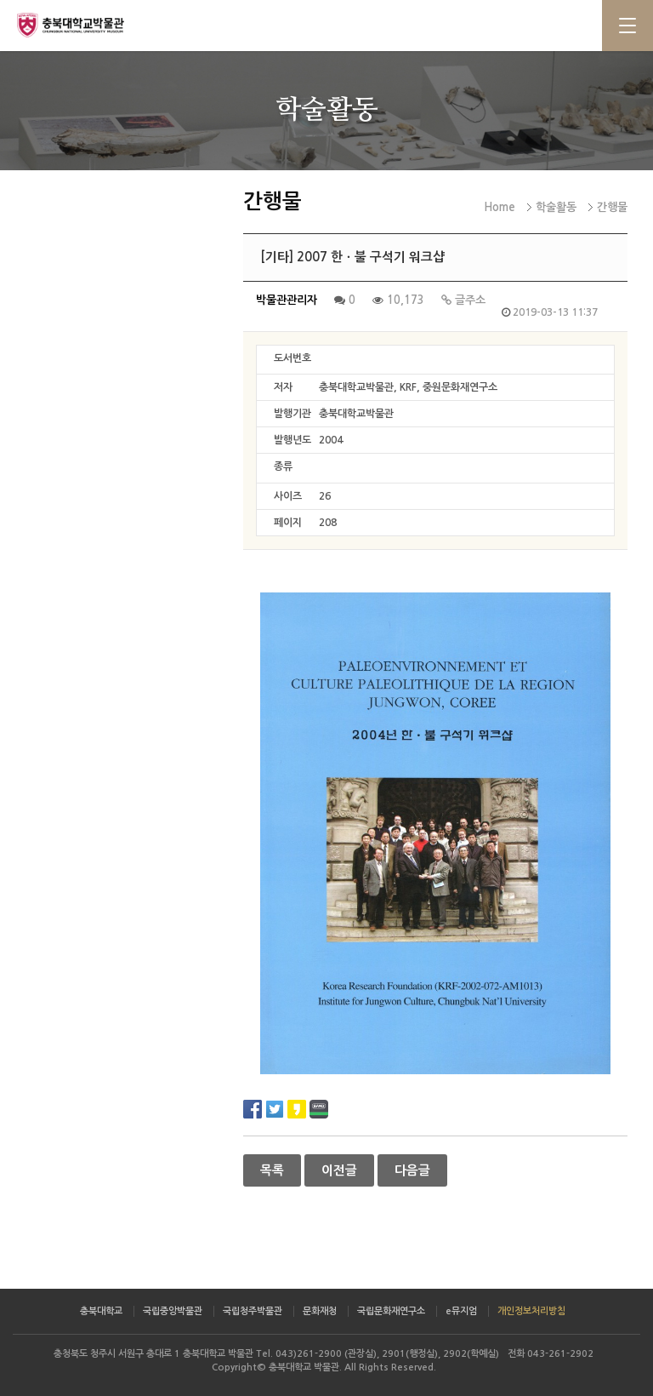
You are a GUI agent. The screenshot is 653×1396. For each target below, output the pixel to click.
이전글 (339, 1170)
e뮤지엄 (461, 1311)
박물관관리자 (286, 300)
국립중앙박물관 (172, 1311)
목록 (272, 1170)
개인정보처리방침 (531, 1311)
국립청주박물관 (252, 1311)
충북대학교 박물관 (85, 25)
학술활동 (556, 207)
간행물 (612, 207)
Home (499, 207)
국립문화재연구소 (391, 1311)
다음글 (412, 1170)
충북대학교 (101, 1311)
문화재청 (320, 1311)
